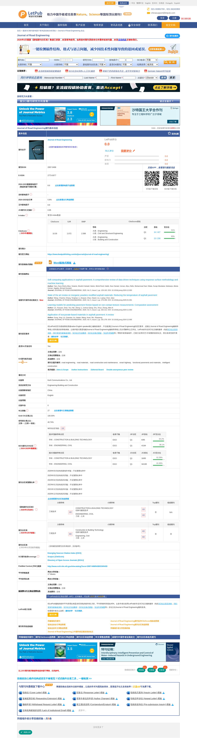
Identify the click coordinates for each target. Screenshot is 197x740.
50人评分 (109, 151)
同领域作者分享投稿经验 (120, 628)
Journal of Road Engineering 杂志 (71, 31)
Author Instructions (79, 370)
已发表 (162, 669)
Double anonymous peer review (120, 370)
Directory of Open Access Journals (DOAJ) (66, 560)
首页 (26, 25)
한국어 (154, 3)
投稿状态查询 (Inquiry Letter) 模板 (146, 692)
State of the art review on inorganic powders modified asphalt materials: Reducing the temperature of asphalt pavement (102, 295)
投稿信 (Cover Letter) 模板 (34, 692)
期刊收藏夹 (172, 36)
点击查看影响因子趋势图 (65, 185)
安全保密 (134, 25)
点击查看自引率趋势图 (65, 200)
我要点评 (25, 732)
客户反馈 (80, 25)
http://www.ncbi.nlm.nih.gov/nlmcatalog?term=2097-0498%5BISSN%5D (77, 566)
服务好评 (54, 337)
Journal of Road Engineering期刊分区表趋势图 (129, 625)
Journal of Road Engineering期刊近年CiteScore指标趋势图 (134, 621)
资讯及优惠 (116, 25)
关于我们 (44, 25)
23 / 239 (157, 238)
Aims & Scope (63, 370)
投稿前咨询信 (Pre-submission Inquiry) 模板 (150, 704)
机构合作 (123, 3)
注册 (174, 18)
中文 (133, 3)
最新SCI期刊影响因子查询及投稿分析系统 (39, 31)
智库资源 (98, 25)
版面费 (21, 591)
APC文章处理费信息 (32, 591)
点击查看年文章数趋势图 (64, 411)
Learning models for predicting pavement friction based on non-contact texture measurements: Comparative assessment (103, 305)
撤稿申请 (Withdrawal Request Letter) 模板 (42, 704)
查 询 (163, 77)
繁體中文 (140, 3)
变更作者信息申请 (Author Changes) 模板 (95, 698)
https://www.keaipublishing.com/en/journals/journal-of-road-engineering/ (78, 254)
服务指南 (62, 25)
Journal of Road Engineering (60, 140)
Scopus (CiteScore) (56, 557)
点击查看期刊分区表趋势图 (58, 499)
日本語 (161, 3)
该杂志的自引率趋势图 (56, 625)
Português (169, 3)
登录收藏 (175, 134)
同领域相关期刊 (54, 621)
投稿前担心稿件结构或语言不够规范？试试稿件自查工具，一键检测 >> (54, 678)
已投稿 (152, 669)
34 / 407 (157, 232)
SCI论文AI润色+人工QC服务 (82, 71)
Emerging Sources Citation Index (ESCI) (64, 553)
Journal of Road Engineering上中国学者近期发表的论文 (70, 632)
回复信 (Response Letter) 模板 (90, 692)
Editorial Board (97, 370)
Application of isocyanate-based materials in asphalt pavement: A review (81, 314)
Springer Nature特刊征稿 (159, 71)
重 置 (172, 77)
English (148, 3)
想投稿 (142, 669)
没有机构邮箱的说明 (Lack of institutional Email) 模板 (46, 710)
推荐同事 (110, 3)
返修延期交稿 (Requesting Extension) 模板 (42, 698)
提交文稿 (170, 25)
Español (177, 3)
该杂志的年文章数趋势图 (57, 628)
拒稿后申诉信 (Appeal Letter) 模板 (146, 698)
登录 (162, 18)
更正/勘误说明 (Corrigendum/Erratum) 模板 (96, 704)
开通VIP (76, 269)
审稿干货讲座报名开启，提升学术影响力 (121, 71)
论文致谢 (64, 337)
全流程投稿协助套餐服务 (49, 71)
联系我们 (152, 25)
